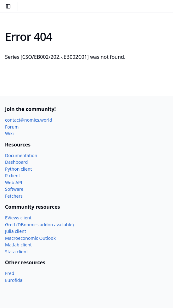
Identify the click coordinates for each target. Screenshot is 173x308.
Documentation (21, 155)
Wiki (9, 133)
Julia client (15, 231)
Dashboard (16, 162)
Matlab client (18, 245)
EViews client (18, 218)
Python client (18, 169)
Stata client (16, 252)
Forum (12, 127)
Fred (9, 273)
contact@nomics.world (28, 120)
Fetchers (14, 196)
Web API (13, 182)
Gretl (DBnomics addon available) (39, 225)
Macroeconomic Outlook (30, 238)
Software (14, 189)
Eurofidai (14, 280)
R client (12, 176)
